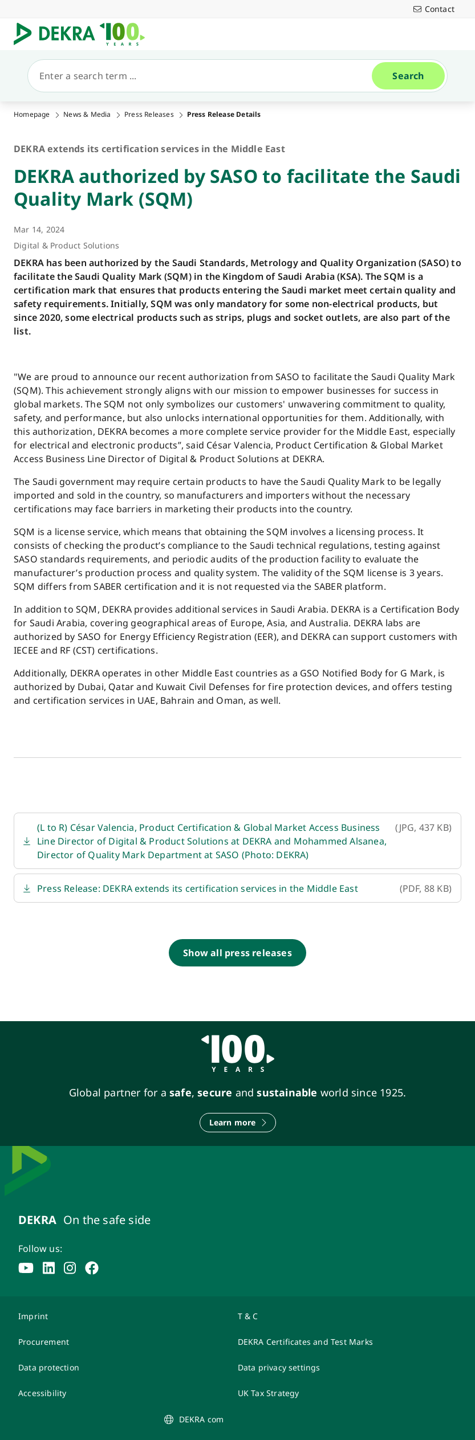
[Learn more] (238, 1122)
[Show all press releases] (237, 952)
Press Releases (149, 114)
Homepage (32, 114)
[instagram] (70, 1268)
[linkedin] (49, 1268)
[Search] (204, 75)
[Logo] (84, 34)
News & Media (87, 114)
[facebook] (92, 1268)
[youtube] (26, 1268)
